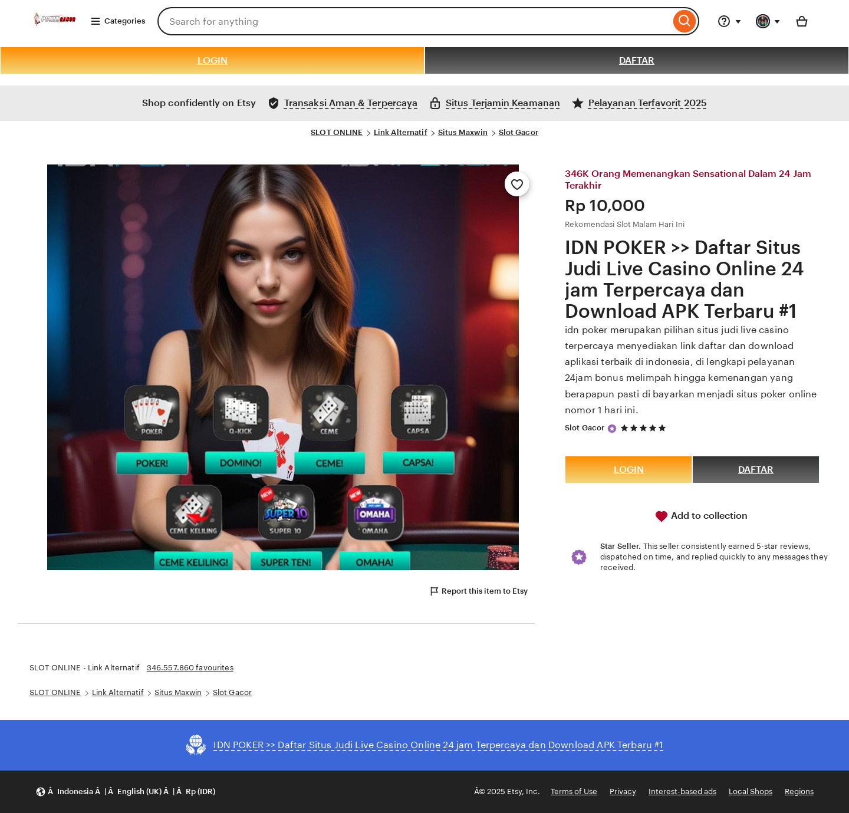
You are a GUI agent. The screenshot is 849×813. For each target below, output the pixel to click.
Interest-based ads (682, 791)
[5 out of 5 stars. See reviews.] (645, 428)
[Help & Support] (729, 21)
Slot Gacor (518, 132)
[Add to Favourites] (517, 184)
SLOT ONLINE (337, 132)
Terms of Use (574, 791)
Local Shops (750, 791)
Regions (799, 791)
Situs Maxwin (463, 132)
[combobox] (413, 21)
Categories (117, 21)
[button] (125, 792)
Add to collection (701, 516)
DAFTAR (636, 60)
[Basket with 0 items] (802, 21)
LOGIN (213, 60)
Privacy (623, 791)
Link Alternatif (400, 132)
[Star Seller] (612, 429)
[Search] (684, 21)
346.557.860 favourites (190, 667)
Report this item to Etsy (478, 591)
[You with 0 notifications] (768, 21)
